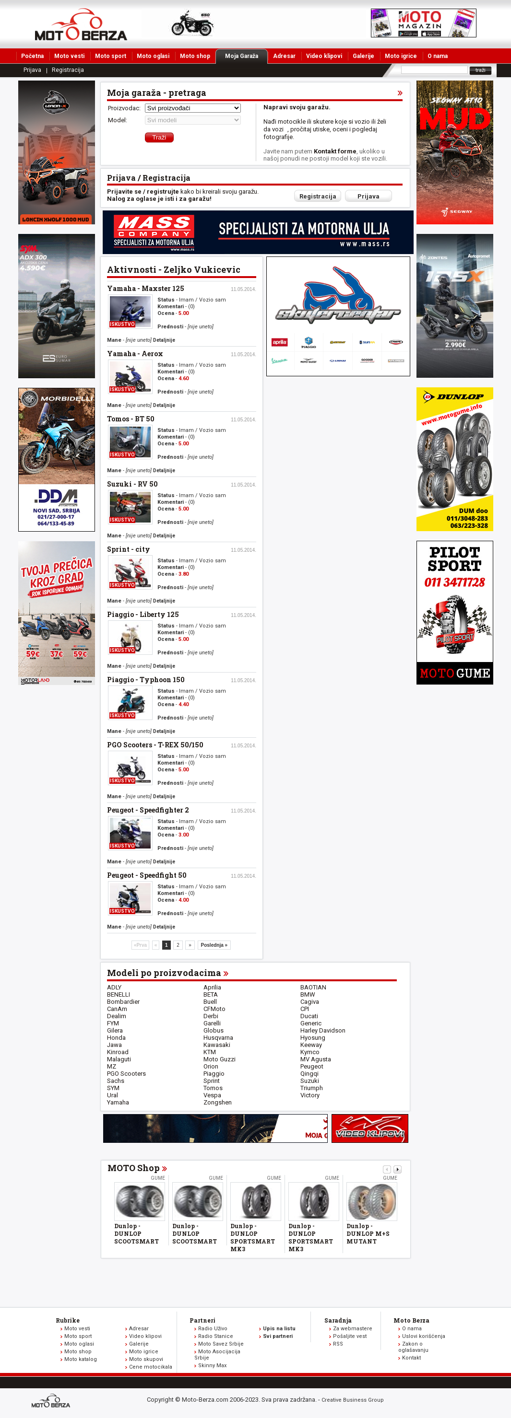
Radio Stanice (215, 1336)
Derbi (210, 1016)
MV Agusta (315, 1059)
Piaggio (214, 1073)
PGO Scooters (126, 1073)
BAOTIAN (313, 987)
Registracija (68, 70)
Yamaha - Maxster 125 (145, 288)
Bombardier (123, 1001)
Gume (158, 1178)
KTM (209, 1052)
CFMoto (214, 1008)
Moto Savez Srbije (221, 1344)
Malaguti (119, 1059)
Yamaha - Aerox (135, 353)
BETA (210, 994)
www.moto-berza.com (52, 1401)
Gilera (115, 1030)
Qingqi (309, 1073)
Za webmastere (352, 1328)
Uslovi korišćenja (423, 1336)
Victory (310, 1095)
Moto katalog (80, 1359)
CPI (304, 1008)
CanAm (117, 1008)
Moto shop (195, 56)
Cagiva (309, 1001)
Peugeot (311, 1066)
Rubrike (68, 1320)
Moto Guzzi (219, 1059)
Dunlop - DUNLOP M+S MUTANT (368, 1233)
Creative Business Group (352, 1400)
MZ (111, 1066)
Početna (32, 56)
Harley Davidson (322, 1030)
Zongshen (217, 1102)
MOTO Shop (133, 1168)
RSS (338, 1344)
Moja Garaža (246, 56)
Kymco (310, 1052)
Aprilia (212, 987)
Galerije (363, 56)
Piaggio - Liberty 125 (143, 614)
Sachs (115, 1080)
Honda (116, 1037)
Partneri (202, 1320)
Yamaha (118, 1102)
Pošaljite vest (350, 1336)
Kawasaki (216, 1044)
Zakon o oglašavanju (413, 1347)
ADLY (114, 987)
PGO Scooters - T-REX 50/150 (155, 744)
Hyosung (312, 1037)
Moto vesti (69, 56)
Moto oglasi (153, 56)
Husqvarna (218, 1037)
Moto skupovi (146, 1359)
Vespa (212, 1095)
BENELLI (118, 994)
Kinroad (118, 1052)
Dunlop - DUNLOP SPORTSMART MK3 (252, 1237)
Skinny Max (212, 1365)
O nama (438, 56)
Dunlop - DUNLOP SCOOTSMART (136, 1233)
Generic (310, 1023)
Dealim (116, 1016)
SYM (113, 1088)
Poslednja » (214, 945)
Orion (210, 1066)
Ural (112, 1095)
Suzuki (309, 1080)
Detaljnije (164, 340)
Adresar (284, 56)
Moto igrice (401, 56)
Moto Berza (411, 1320)
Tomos (213, 1088)
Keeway (311, 1044)
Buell (210, 1001)
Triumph (311, 1088)
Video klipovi (324, 56)
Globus (213, 1030)
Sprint (211, 1080)
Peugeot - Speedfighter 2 (148, 809)
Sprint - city (128, 549)
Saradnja (338, 1320)
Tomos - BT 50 (130, 418)
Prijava (32, 70)
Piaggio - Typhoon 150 (146, 679)
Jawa (114, 1044)
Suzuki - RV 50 (132, 483)
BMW (307, 994)
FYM (113, 1023)
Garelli (212, 1023)
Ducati (309, 1016)
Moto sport (110, 56)
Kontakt (411, 1358)
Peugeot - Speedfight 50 (147, 875)
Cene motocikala (150, 1367)
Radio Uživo (212, 1328)
